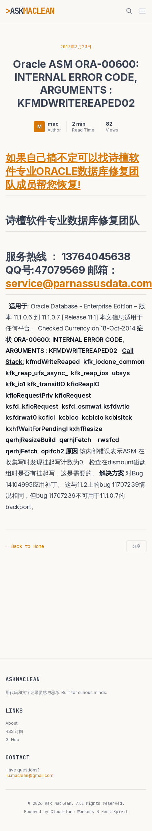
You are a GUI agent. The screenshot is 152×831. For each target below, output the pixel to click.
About (12, 723)
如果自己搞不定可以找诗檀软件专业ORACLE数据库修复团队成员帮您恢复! (72, 171)
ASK (32, 11)
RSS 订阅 (14, 731)
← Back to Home (25, 546)
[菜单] (142, 11)
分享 (136, 546)
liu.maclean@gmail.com (29, 775)
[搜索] (129, 11)
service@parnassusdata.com (79, 283)
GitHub (12, 739)
